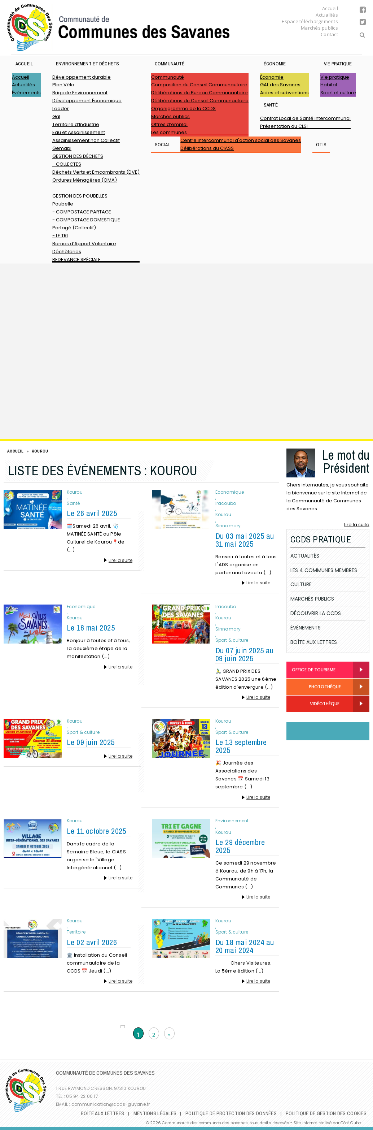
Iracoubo (225, 503)
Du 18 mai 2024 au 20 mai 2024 (244, 946)
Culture (301, 584)
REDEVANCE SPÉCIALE (76, 259)
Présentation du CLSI (284, 126)
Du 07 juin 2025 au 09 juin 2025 (244, 654)
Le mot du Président (345, 461)
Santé (271, 105)
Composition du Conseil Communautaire (199, 84)
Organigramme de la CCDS (183, 108)
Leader (60, 108)
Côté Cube (351, 1123)
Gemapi (61, 148)
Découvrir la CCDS (315, 613)
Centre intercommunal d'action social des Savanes (240, 140)
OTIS (321, 145)
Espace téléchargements (310, 21)
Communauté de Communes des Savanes (118, 27)
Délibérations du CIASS (207, 148)
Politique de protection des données (231, 1113)
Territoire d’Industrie (75, 124)
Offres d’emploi (169, 124)
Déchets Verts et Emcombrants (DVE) (96, 172)
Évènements (26, 92)
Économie (275, 64)
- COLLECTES (66, 164)
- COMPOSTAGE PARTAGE (81, 211)
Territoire (76, 932)
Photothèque (316, 687)
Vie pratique (338, 64)
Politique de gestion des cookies (326, 1113)
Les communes (169, 132)
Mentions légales (154, 1113)
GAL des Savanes (280, 84)
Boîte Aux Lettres (313, 642)
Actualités (327, 15)
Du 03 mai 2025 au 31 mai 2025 (244, 540)
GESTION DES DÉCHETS (77, 156)
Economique (229, 492)
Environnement (232, 821)
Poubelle (62, 203)
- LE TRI (60, 235)
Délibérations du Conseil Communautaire (200, 100)
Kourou (75, 492)
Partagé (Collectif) (74, 227)
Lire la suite (120, 560)
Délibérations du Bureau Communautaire (199, 92)
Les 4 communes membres (323, 570)
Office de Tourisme (313, 670)
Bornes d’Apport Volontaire (84, 243)
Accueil (330, 8)
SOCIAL (162, 145)
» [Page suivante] (169, 1035)
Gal (56, 116)
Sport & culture (231, 640)
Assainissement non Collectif (86, 140)
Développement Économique (87, 100)
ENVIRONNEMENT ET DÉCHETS (87, 64)
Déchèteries (66, 251)
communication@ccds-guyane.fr (111, 1104)
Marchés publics (319, 28)
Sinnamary (228, 526)
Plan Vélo (63, 84)
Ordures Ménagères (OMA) (84, 180)
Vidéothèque (315, 704)
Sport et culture (338, 92)
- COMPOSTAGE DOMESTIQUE (86, 219)
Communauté (169, 64)
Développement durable (81, 77)
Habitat (328, 84)
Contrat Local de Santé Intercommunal (305, 118)
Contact (329, 34)
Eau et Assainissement (78, 132)
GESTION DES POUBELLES (79, 195)
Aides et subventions (284, 92)
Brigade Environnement (79, 92)
